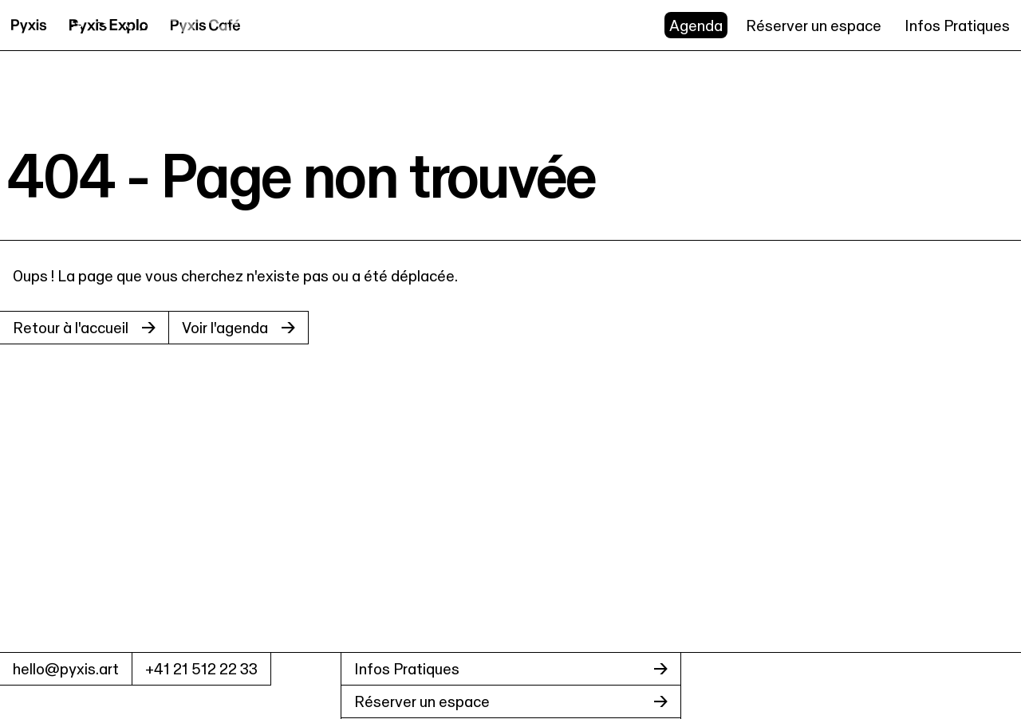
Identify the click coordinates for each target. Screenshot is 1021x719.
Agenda (696, 25)
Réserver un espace (813, 25)
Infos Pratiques (957, 25)
